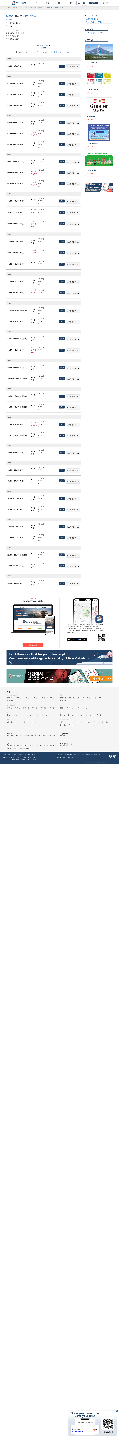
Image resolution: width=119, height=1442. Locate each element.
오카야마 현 (78, 715)
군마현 (79, 698)
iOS (24, 759)
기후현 (61, 708)
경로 (47, 3)
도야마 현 (17, 708)
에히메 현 (26, 722)
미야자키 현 (105, 722)
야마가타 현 (50, 698)
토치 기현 (71, 698)
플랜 (59, 3)
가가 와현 (18, 722)
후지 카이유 (34, 52)
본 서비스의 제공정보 (14, 757)
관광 (8, 735)
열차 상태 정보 (64, 746)
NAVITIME (14, 755)
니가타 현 (9, 708)
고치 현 (34, 722)
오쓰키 (10, 16)
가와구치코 (29, 16)
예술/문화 (33, 735)
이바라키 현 (63, 698)
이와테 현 (26, 698)
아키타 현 (42, 698)
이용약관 (24, 757)
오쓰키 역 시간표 (92, 19)
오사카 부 (22, 715)
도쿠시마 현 (10, 722)
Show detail (33, 645)
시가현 (8, 715)
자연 (16, 735)
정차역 (62, 66)
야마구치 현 (97, 715)
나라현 (36, 715)
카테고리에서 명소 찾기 (21, 746)
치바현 (94, 698)
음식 (21, 735)
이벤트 (44, 735)
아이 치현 (78, 708)
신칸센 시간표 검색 (25, 748)
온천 (54, 735)
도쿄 (100, 698)
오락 (12, 735)
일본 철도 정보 (33, 746)
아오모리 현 (17, 698)
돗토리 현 (62, 715)
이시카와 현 (25, 708)
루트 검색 (9, 746)
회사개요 (5, 757)
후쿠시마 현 (10, 701)
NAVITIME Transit (31, 759)
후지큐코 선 (67, 52)
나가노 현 (51, 708)
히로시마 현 (88, 715)
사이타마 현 (86, 698)
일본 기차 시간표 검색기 (47, 746)
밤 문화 (26, 735)
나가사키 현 (78, 722)
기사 (35, 3)
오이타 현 (96, 722)
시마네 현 (70, 715)
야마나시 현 (43, 708)
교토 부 (15, 715)
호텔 (49, 735)
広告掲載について (87, 755)
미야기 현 (34, 698)
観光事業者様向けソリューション (73, 755)
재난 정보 (62, 735)
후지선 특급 (58, 52)
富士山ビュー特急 (46, 52)
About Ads (97, 755)
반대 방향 (9, 20)
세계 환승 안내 (22, 755)
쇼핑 (39, 735)
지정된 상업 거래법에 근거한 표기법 (65, 757)
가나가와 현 (63, 701)
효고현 (29, 715)
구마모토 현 (87, 722)
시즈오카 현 (69, 708)
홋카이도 (9, 698)
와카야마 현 (43, 715)
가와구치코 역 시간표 (94, 22)
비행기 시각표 (31, 755)
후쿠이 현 (34, 708)
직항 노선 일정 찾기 (12, 748)
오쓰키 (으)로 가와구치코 (95, 33)
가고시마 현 (63, 725)
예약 (70, 3)
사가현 (71, 722)
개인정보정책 (31, 757)
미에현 (85, 708)
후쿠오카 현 (63, 722)
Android (20, 759)
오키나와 (71, 725)
